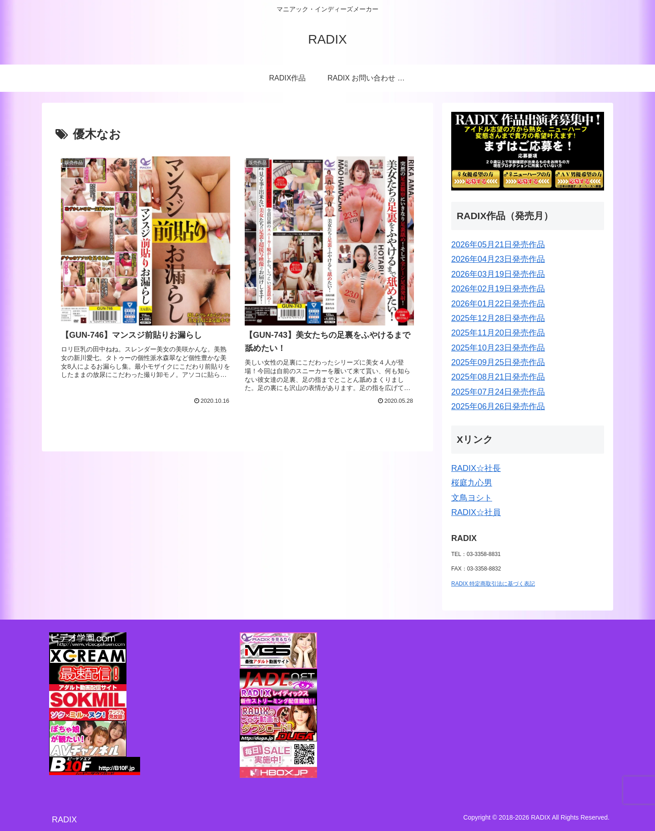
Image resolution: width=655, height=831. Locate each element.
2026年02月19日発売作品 (498, 288)
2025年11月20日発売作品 (498, 332)
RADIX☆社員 (476, 512)
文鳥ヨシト (471, 497)
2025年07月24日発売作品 (498, 391)
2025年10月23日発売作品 (498, 347)
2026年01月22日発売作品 (498, 303)
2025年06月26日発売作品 (498, 406)
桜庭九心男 (471, 482)
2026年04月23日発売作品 (498, 259)
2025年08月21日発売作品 (498, 376)
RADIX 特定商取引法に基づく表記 (493, 584)
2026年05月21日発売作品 (498, 244)
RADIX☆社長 (476, 468)
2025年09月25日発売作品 (498, 362)
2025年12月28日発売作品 (498, 318)
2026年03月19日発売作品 (498, 274)
